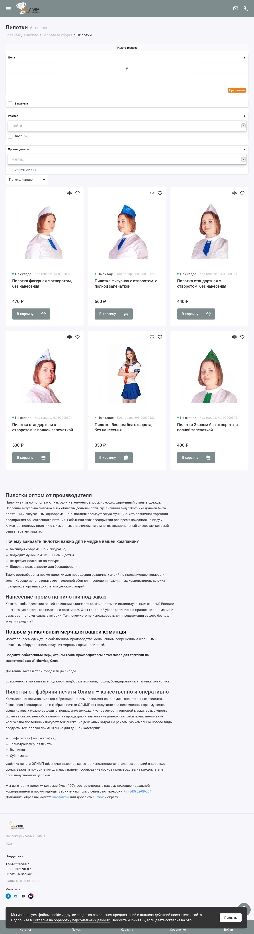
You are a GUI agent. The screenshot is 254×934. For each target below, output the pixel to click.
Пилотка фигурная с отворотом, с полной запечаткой (126, 284)
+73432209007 (17, 864)
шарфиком (60, 797)
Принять (230, 917)
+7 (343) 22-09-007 (137, 791)
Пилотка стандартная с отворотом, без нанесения (201, 284)
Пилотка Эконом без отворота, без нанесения (123, 427)
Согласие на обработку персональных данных (71, 920)
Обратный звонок (19, 874)
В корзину (31, 314)
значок (98, 797)
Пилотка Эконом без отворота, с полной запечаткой (207, 427)
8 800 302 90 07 (18, 869)
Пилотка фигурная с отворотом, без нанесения (42, 284)
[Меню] (8, 8)
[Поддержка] (245, 8)
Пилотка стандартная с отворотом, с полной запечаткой (42, 427)
